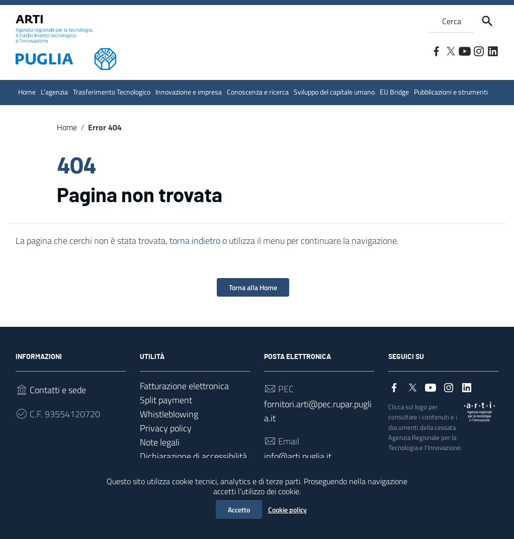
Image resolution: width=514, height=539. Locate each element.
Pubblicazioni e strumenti (451, 91)
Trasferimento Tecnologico (111, 91)
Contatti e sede (58, 390)
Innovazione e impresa (188, 91)
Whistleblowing (169, 414)
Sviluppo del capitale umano (334, 91)
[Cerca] (487, 21)
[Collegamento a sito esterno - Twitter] (450, 50)
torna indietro (194, 240)
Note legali (160, 442)
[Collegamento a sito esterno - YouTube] (464, 50)
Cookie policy (287, 509)
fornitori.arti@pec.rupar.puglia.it (318, 411)
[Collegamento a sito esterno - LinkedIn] (492, 50)
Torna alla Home (253, 287)
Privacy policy (166, 428)
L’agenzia (54, 91)
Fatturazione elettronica (184, 386)
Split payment (166, 400)
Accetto (239, 509)
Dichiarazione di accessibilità (193, 456)
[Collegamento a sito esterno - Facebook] (436, 50)
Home (27, 91)
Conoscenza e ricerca (258, 91)
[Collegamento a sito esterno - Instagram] (478, 50)
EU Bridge (394, 91)
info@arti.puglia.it (297, 456)
